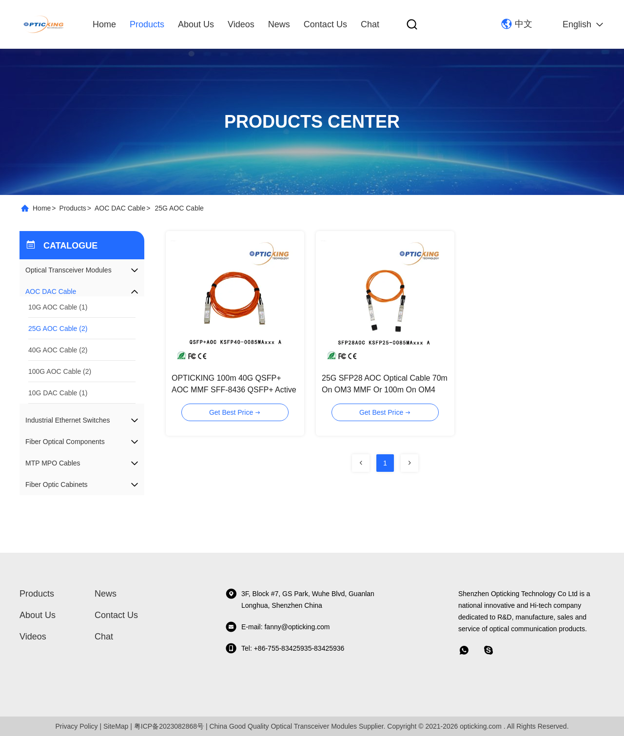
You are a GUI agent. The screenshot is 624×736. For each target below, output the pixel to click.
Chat (370, 24)
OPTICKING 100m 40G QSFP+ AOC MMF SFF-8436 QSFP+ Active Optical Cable (234, 390)
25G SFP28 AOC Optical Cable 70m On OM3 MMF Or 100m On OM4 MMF (385, 390)
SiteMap (115, 726)
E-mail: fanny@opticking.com (277, 627)
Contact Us (325, 24)
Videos (241, 24)
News (279, 24)
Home (104, 24)
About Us (196, 24)
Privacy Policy (76, 726)
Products (147, 24)
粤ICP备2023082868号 (169, 726)
